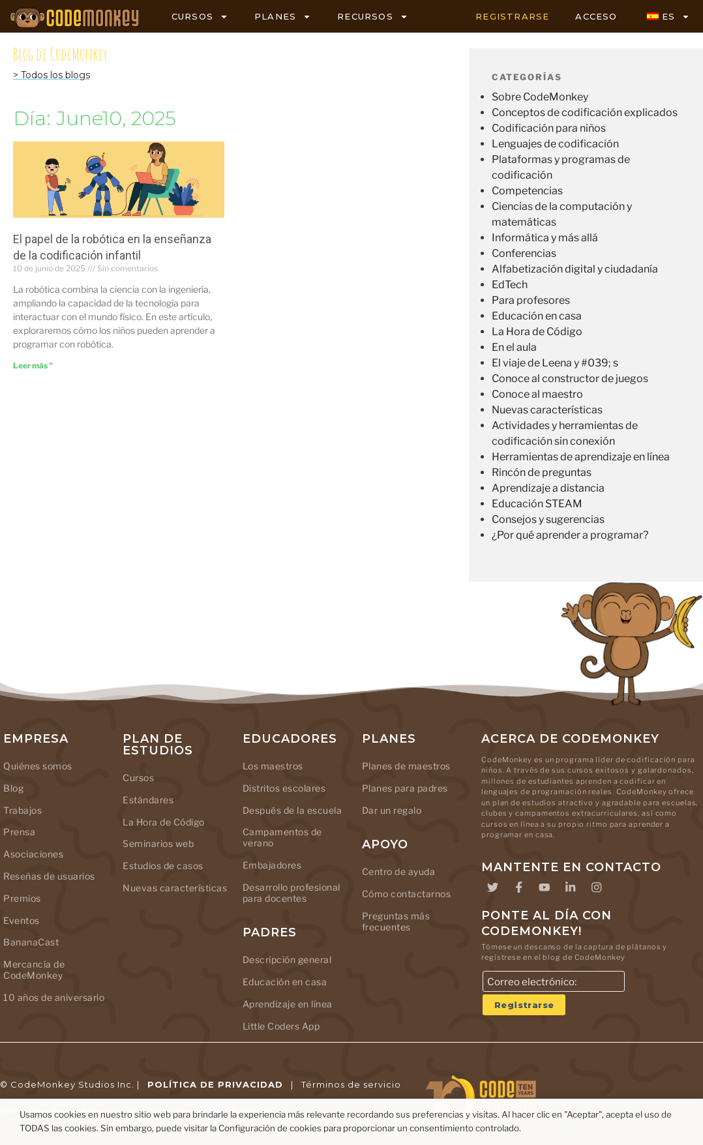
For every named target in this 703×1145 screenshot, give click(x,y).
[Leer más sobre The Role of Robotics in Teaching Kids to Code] (33, 365)
